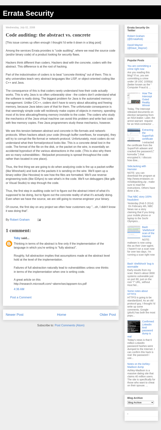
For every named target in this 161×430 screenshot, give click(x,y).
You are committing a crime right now (139, 67)
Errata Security (28, 13)
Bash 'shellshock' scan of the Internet (148, 231)
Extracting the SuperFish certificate (148, 134)
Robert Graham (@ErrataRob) (136, 37)
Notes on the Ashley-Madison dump (138, 365)
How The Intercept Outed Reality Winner (147, 99)
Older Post (108, 314)
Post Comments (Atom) (69, 325)
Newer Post (14, 314)
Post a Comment (20, 297)
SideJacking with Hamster (136, 168)
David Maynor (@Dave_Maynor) (137, 46)
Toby (17, 238)
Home (61, 314)
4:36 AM (19, 289)
